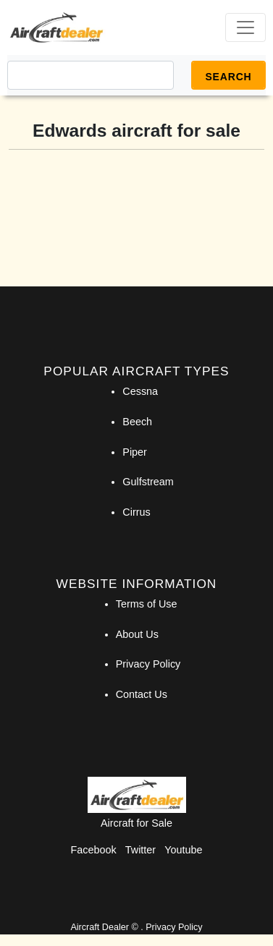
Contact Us (141, 694)
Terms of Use (146, 604)
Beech (137, 421)
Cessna (140, 391)
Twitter (140, 850)
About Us (137, 634)
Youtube (183, 850)
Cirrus (136, 512)
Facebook (94, 850)
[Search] (90, 75)
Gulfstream (147, 481)
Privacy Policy (148, 664)
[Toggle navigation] (245, 27)
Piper (134, 452)
